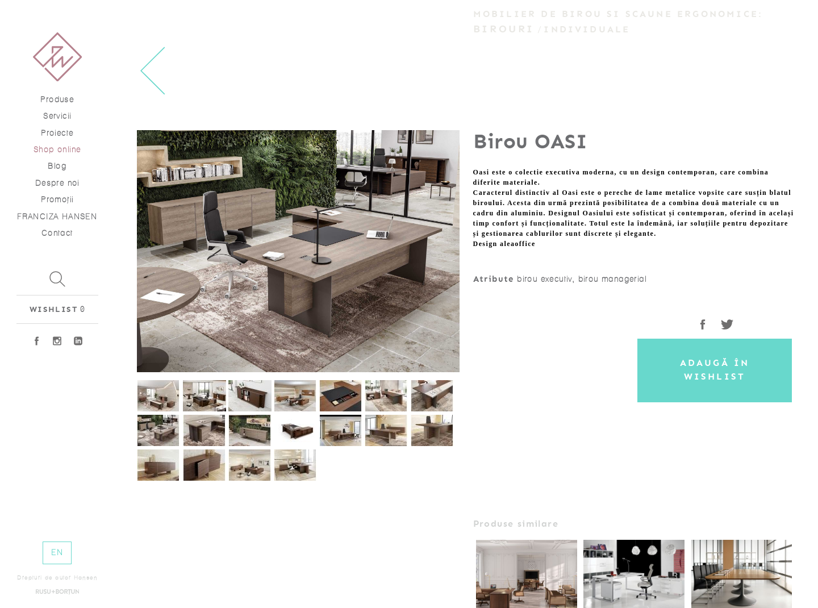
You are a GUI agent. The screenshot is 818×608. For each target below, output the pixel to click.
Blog (57, 166)
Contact (57, 233)
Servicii (57, 116)
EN (57, 552)
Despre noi (57, 183)
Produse (57, 100)
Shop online (57, 150)
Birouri (504, 29)
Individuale (587, 29)
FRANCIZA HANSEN (57, 217)
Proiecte (57, 133)
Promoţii (57, 200)
